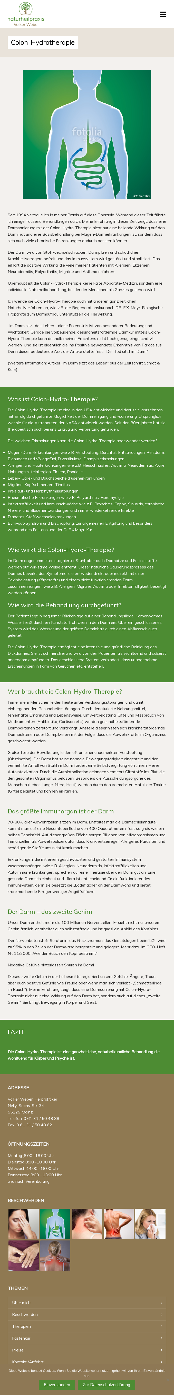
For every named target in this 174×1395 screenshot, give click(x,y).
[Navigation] (163, 14)
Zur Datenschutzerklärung (106, 1385)
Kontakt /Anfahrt (28, 1361)
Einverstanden (57, 1385)
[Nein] (167, 1379)
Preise (18, 1350)
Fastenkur (21, 1338)
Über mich (21, 1302)
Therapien (21, 1326)
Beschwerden (25, 1314)
